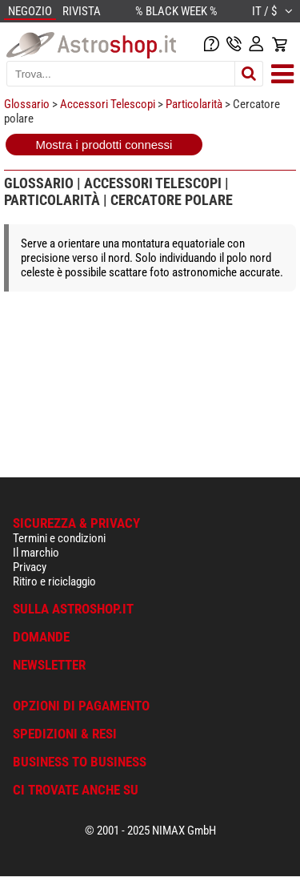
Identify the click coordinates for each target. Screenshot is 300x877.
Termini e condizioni (59, 538)
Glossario (27, 104)
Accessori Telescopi (107, 104)
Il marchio (36, 552)
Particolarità (194, 104)
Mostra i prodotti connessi (104, 144)
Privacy (29, 567)
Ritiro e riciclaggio (54, 581)
